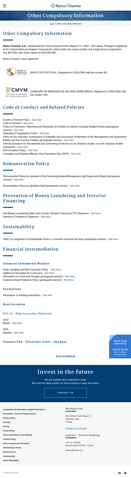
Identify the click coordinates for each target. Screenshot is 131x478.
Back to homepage (65, 356)
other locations (76, 435)
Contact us (65, 393)
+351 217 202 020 (73, 449)
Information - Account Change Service (19, 420)
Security (6, 429)
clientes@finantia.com (74, 457)
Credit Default (9, 437)
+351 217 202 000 (120, 349)
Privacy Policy (9, 425)
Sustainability (9, 463)
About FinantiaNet (11, 467)
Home (51, 24)
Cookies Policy (9, 446)
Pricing (6, 433)
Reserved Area (9, 459)
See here (37, 120)
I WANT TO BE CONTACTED (120, 342)
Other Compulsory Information (69, 24)
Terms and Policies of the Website (17, 442)
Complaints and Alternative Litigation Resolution (24, 416)
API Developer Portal (12, 454)
